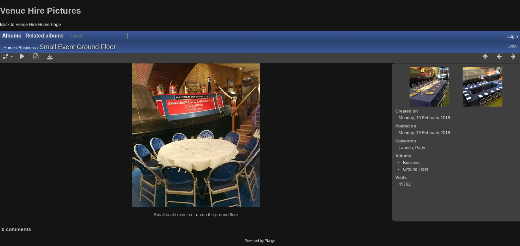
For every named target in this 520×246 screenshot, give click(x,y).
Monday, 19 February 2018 (424, 117)
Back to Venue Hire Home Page (30, 24)
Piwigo (270, 241)
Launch (406, 147)
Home (9, 47)
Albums (11, 36)
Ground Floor (415, 169)
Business (27, 47)
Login (512, 36)
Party (420, 147)
